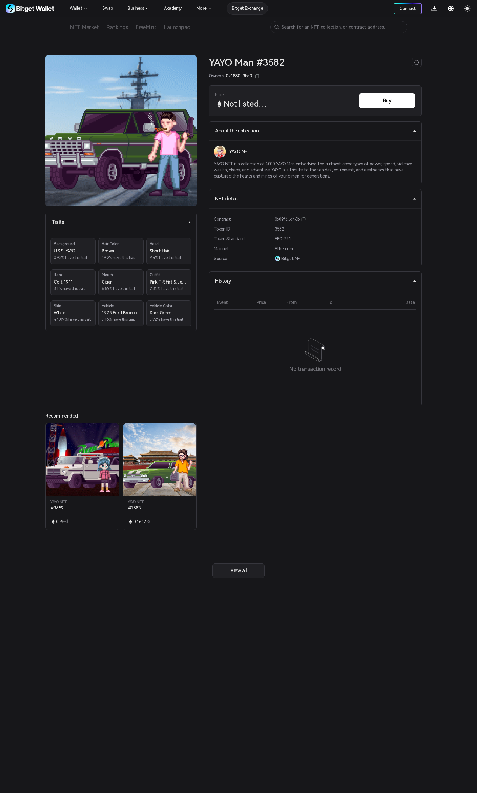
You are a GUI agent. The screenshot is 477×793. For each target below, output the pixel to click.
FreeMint (145, 27)
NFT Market (84, 27)
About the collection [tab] (315, 131)
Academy (173, 8)
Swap (107, 8)
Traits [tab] (121, 222)
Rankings (117, 27)
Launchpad (177, 27)
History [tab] (315, 281)
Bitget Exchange (247, 8)
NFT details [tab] (315, 199)
